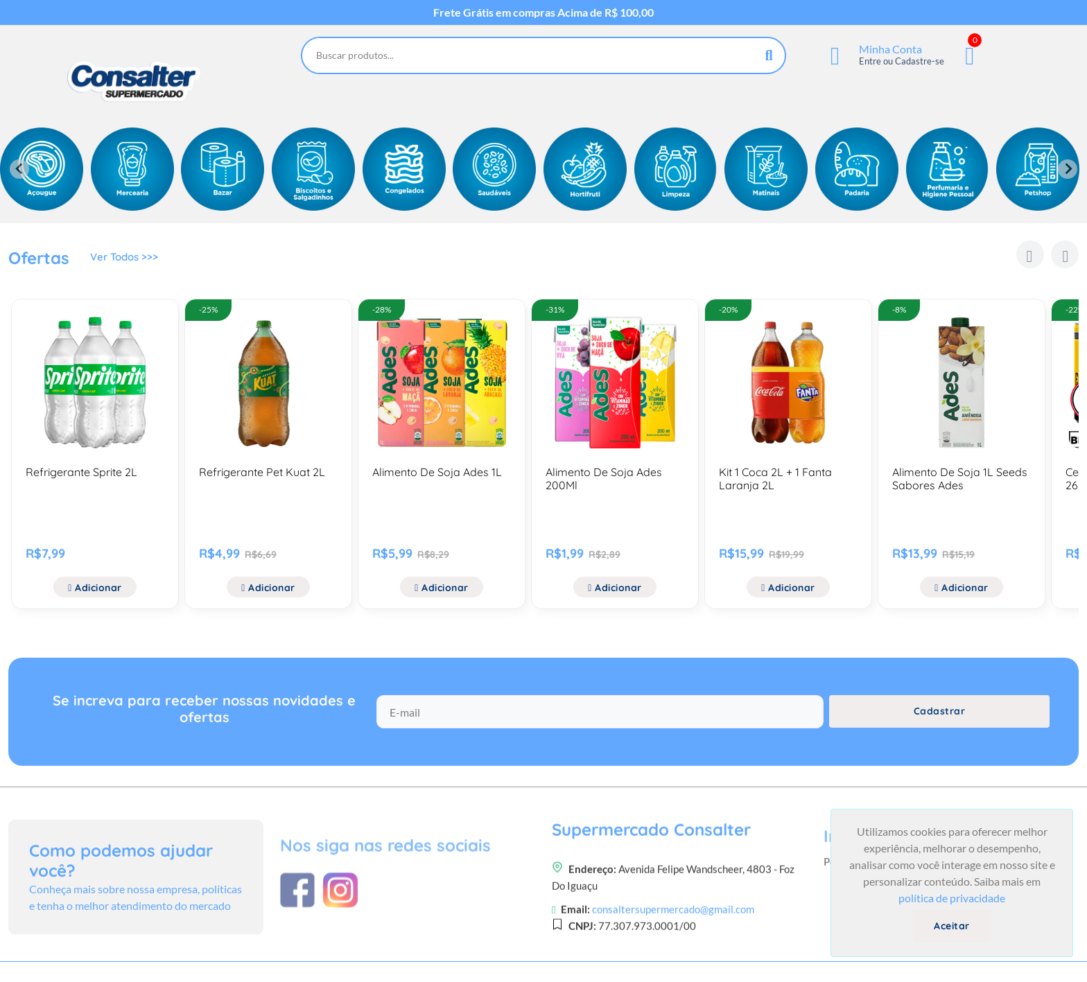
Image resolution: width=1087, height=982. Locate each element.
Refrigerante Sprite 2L (81, 472)
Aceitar (952, 926)
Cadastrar (940, 721)
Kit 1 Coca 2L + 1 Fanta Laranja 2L (775, 478)
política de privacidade (951, 897)
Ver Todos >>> (126, 259)
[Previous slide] (19, 169)
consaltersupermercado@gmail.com (673, 973)
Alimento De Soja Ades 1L (437, 472)
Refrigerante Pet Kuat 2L (262, 472)
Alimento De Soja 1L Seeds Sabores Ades (959, 478)
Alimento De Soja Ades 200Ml (604, 478)
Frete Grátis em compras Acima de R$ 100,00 (543, 12)
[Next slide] (1067, 169)
